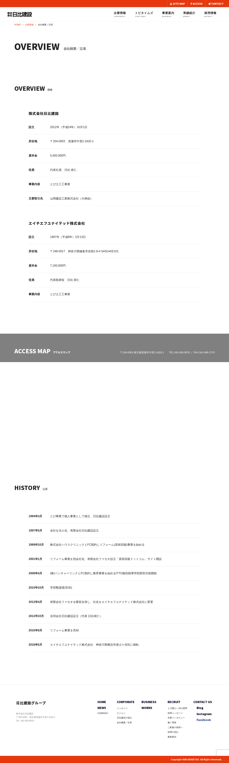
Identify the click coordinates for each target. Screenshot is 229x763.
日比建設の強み (124, 717)
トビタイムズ (144, 14)
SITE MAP (177, 3)
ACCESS (197, 3)
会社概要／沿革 (124, 722)
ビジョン (121, 713)
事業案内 (168, 14)
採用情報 (210, 14)
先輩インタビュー (176, 717)
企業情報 (120, 14)
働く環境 (172, 722)
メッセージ (122, 708)
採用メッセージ (175, 713)
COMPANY (103, 713)
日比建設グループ (32, 702)
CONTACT (216, 3)
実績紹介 (189, 14)
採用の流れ (173, 732)
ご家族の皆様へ (175, 727)
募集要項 (172, 737)
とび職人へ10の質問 (177, 708)
